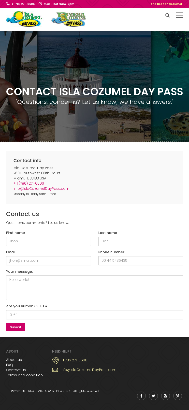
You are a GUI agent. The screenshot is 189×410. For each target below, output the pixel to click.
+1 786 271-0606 (23, 4)
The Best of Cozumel (166, 4)
